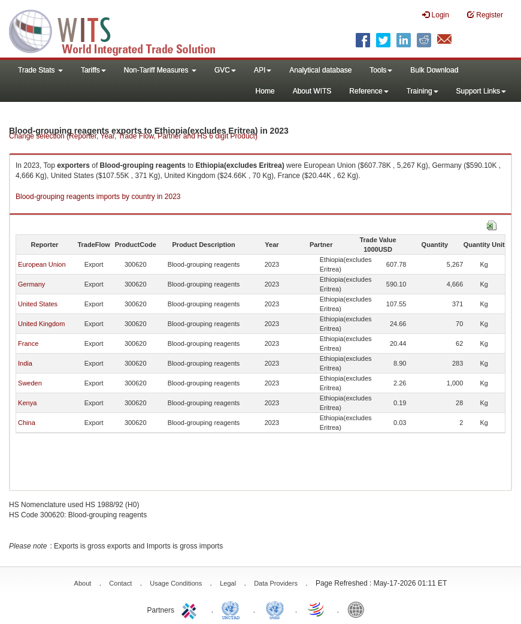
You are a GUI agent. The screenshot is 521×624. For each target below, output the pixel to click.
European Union (42, 264)
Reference (368, 91)
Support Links (481, 91)
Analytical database (320, 70)
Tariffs (93, 70)
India (25, 363)
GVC (225, 70)
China (26, 422)
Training (422, 91)
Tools (380, 70)
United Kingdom (41, 323)
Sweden (30, 383)
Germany (31, 284)
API (262, 70)
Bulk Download (434, 70)
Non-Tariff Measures (160, 70)
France (28, 343)
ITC (191, 609)
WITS (120, 30)
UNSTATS (275, 609)
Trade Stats (40, 70)
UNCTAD (233, 609)
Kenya (27, 402)
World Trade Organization (317, 609)
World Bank (359, 609)
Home (265, 91)
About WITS (312, 91)
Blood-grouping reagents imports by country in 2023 (98, 196)
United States (37, 304)
